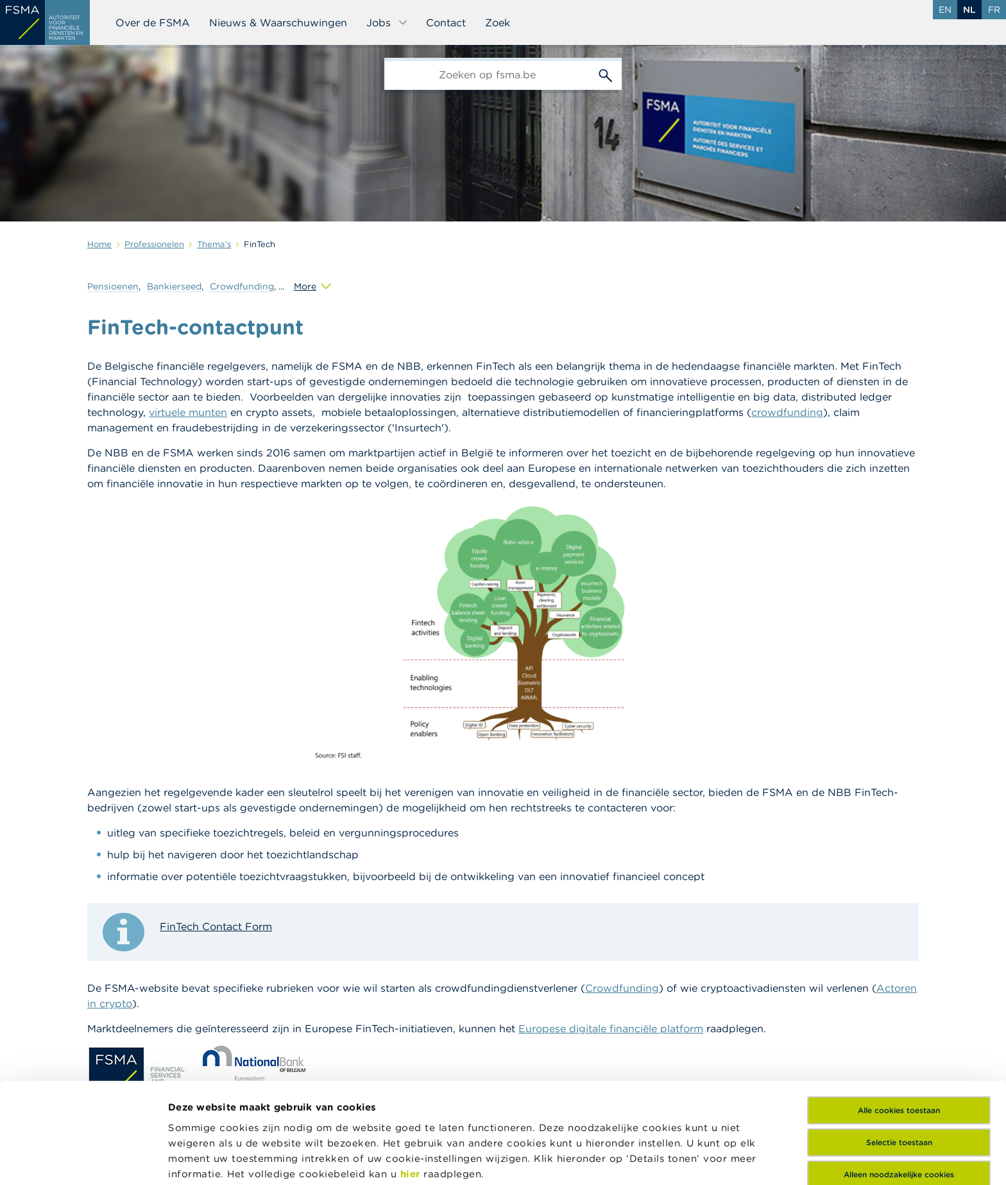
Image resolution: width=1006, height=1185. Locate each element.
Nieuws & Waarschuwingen (278, 22)
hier (412, 1074)
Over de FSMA (152, 22)
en (945, 9)
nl (969, 9)
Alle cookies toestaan (899, 1010)
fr (994, 9)
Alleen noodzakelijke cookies (899, 1074)
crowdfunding (787, 412)
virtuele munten (188, 412)
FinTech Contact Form (216, 926)
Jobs (387, 22)
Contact (446, 22)
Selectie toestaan (899, 1042)
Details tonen (201, 1160)
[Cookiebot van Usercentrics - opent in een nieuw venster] (83, 1160)
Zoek (497, 22)
